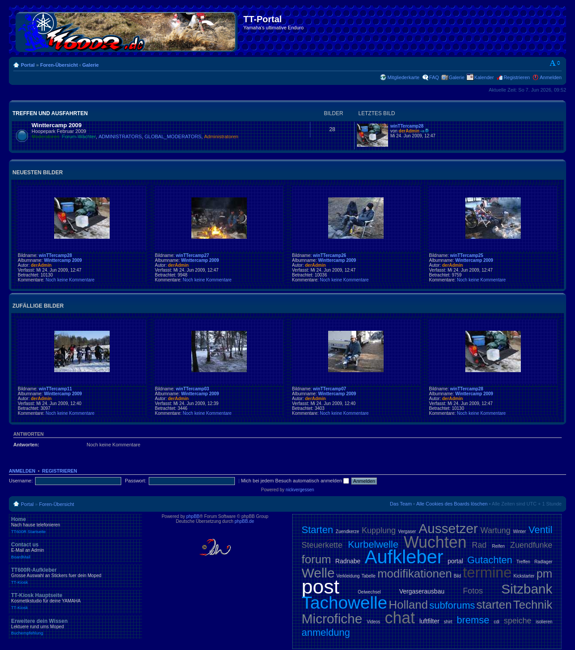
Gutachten (489, 560)
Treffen (523, 561)
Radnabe (348, 561)
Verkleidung (348, 576)
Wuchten (435, 542)
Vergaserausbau (421, 591)
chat (400, 618)
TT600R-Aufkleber (75, 576)
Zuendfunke (531, 545)
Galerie (90, 65)
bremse (473, 620)
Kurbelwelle (373, 544)
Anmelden (550, 77)
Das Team (401, 503)
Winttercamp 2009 (57, 125)
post (320, 586)
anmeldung (325, 632)
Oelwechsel (369, 592)
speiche (517, 620)
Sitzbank (526, 589)
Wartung (495, 530)
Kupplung (379, 530)
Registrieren (517, 77)
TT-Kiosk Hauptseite (75, 601)
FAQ (434, 77)
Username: (21, 480)
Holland (408, 604)
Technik (532, 604)
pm (544, 573)
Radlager (543, 561)
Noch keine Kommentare (70, 279)
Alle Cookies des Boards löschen (452, 503)
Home (75, 525)
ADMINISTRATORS (120, 136)
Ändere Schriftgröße (555, 63)
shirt (448, 621)
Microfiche (331, 618)
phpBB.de (244, 521)
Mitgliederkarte (403, 77)
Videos (373, 621)
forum (316, 559)
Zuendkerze (347, 531)
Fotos (473, 590)
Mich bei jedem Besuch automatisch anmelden (295, 480)
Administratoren (221, 136)
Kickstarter (524, 576)
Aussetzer (448, 528)
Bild (457, 576)
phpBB (193, 516)
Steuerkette (321, 545)
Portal (28, 65)
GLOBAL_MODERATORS (173, 136)
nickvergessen (300, 489)
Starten (317, 529)
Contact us (75, 550)
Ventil (540, 529)
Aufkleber (404, 556)
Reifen (498, 546)
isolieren (544, 621)
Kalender (484, 77)
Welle (317, 573)
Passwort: (135, 480)
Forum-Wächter (79, 136)
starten (494, 604)
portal (455, 561)
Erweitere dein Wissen (75, 627)
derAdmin (409, 130)
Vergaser (407, 531)
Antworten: (26, 444)
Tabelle (368, 576)
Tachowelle (344, 602)
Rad (479, 545)
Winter (519, 531)
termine (487, 572)
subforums (452, 605)
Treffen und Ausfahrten (50, 113)
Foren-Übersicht (59, 65)
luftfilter (429, 621)
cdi (497, 621)
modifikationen (414, 573)
